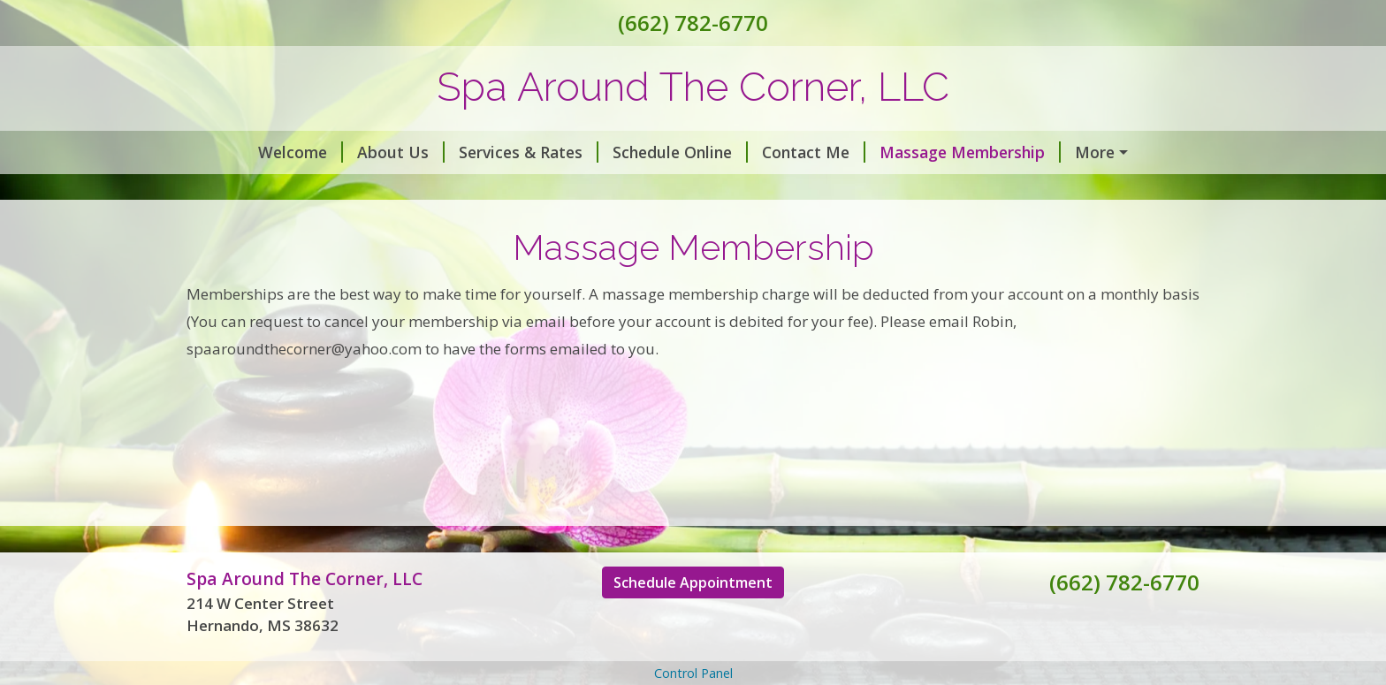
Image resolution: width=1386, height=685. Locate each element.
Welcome (300, 152)
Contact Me (813, 152)
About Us (401, 152)
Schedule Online (680, 152)
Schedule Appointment (693, 582)
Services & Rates (528, 152)
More (1095, 152)
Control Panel (693, 673)
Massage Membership (970, 152)
